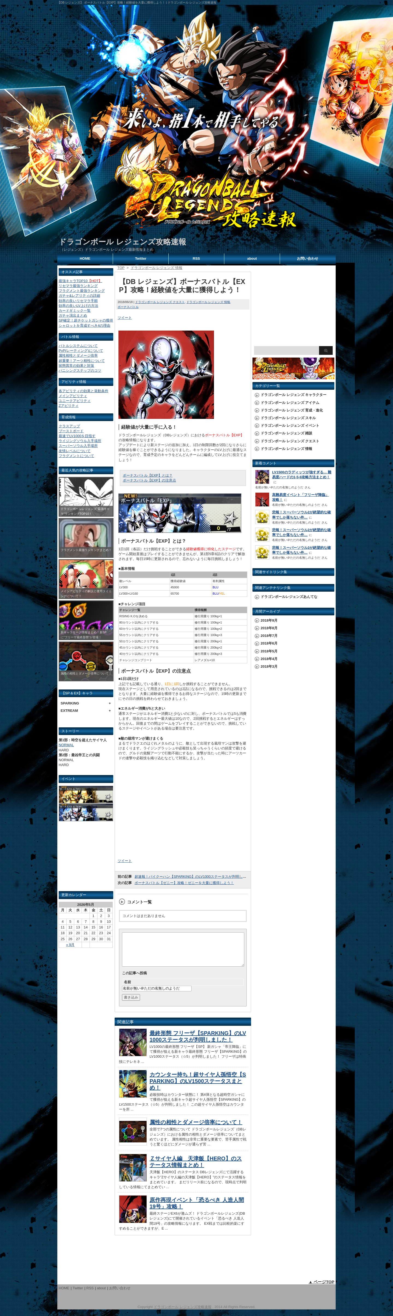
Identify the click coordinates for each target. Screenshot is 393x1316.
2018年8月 (269, 628)
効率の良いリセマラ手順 (78, 301)
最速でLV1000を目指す (77, 436)
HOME (85, 258)
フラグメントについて (76, 456)
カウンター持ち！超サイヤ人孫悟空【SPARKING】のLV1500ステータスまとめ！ (198, 1087)
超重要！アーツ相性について (82, 361)
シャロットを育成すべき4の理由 (84, 325)
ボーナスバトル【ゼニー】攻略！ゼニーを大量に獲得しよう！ (184, 883)
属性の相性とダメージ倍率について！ (196, 1129)
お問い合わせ (307, 258)
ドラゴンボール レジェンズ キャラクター (293, 395)
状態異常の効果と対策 (76, 366)
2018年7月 (269, 636)
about (252, 258)
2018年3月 (269, 666)
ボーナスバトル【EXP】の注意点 (149, 480)
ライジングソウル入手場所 (80, 441)
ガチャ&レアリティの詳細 (79, 296)
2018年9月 (269, 620)
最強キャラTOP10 (80, 281)
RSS (196, 258)
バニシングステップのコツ (80, 370)
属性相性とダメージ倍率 (78, 355)
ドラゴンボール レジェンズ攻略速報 (122, 242)
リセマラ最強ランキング (78, 286)
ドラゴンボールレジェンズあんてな (289, 597)
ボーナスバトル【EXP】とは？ (147, 475)
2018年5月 (269, 651)
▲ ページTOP (321, 1288)
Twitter (141, 258)
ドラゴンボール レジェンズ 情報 (208, 302)
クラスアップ (69, 426)
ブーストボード (71, 431)
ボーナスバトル (128, 306)
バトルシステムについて (78, 346)
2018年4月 (269, 659)
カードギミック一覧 (75, 310)
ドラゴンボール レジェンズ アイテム (290, 403)
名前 (127, 989)
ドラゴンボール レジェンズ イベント (290, 425)
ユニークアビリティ (75, 401)
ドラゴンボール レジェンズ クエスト (160, 302)
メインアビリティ (73, 396)
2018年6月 (269, 643)
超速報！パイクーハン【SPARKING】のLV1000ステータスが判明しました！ (196, 877)
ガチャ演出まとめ (73, 315)
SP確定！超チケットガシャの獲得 (86, 320)
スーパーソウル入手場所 (78, 446)
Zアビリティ (69, 406)
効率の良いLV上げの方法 (78, 306)
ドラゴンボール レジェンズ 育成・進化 (292, 410)
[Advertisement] (86, 858)
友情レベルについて (75, 451)
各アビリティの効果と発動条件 (83, 391)
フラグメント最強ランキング (82, 291)
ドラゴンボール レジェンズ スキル (288, 418)
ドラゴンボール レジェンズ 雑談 (286, 433)
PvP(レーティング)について (81, 351)
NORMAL (66, 745)
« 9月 (70, 945)
